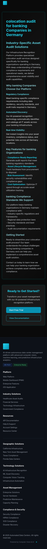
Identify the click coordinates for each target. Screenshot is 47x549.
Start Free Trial (16, 310)
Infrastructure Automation (13, 481)
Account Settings (10, 427)
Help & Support (9, 424)
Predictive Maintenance (12, 499)
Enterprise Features (11, 384)
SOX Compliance (10, 521)
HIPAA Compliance (11, 518)
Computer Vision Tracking (13, 477)
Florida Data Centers (11, 459)
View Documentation (19, 318)
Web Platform (8, 377)
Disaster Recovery (10, 525)
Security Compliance (11, 514)
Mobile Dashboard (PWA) (13, 380)
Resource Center (10, 431)
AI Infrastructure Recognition (15, 470)
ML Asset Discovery (11, 474)
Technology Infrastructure (13, 406)
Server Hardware (10, 496)
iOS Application (9, 387)
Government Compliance (13, 409)
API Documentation (11, 420)
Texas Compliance (10, 455)
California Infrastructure (13, 448)
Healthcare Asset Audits (13, 399)
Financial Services (10, 402)
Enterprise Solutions (11, 492)
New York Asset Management (15, 452)
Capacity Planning (10, 503)
